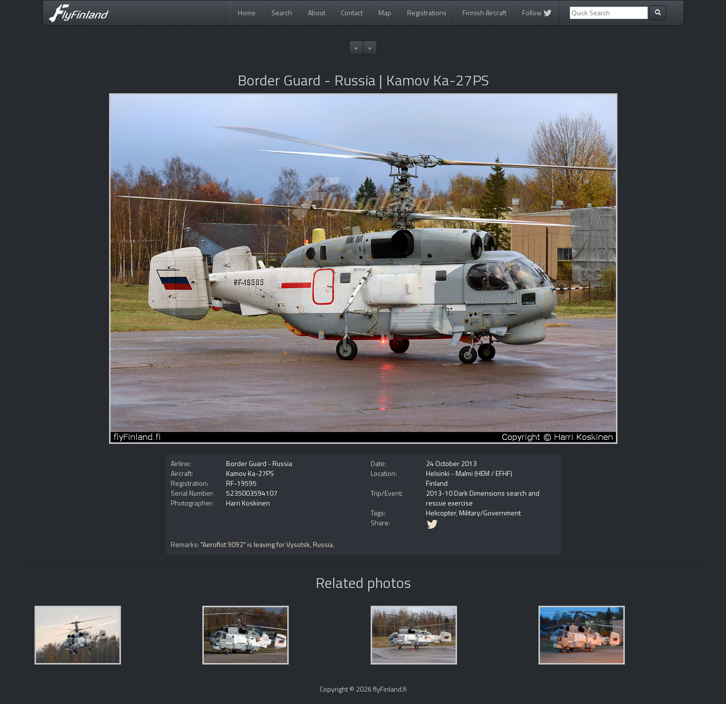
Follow (537, 12)
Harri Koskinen (248, 503)
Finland (437, 483)
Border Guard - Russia (259, 463)
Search (281, 12)
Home (247, 12)
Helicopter (441, 513)
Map (385, 12)
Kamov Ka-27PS (250, 473)
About (316, 12)
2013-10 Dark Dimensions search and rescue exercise (482, 498)
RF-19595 (241, 483)
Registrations (427, 12)
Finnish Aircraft (484, 12)
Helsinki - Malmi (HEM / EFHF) (469, 473)
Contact (352, 12)
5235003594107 (251, 493)
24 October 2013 (451, 463)
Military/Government (490, 513)
